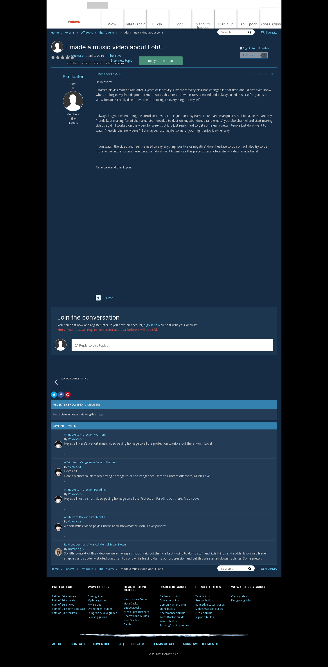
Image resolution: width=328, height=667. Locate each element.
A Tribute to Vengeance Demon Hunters (90, 463)
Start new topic (121, 60)
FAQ (120, 644)
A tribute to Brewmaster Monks (84, 518)
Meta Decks (131, 604)
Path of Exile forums (64, 613)
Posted (108, 74)
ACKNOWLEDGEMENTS (200, 644)
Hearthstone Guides (136, 617)
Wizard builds (168, 622)
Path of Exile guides (64, 597)
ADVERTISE (101, 644)
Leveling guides (97, 618)
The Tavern (108, 32)
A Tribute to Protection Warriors (85, 435)
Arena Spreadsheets (136, 612)
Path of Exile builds (63, 601)
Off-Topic (88, 32)
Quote (108, 298)
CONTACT (77, 644)
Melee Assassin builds (209, 609)
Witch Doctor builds (172, 618)
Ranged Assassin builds (210, 605)
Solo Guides (131, 621)
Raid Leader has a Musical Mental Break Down (95, 545)
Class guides (95, 597)
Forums (71, 32)
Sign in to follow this (256, 48)
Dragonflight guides (100, 609)
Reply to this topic (160, 61)
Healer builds (203, 613)
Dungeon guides (241, 601)
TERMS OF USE (163, 644)
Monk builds (167, 609)
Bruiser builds (204, 601)
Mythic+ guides (97, 601)
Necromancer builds (172, 613)
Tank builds (202, 597)
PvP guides (94, 605)
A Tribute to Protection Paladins (85, 490)
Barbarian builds (170, 597)
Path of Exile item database (69, 609)
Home (56, 32)
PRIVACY (138, 644)
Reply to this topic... (91, 346)
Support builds (204, 618)
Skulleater (78, 56)
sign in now (152, 326)
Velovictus (75, 440)
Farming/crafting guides (174, 626)
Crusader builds (170, 601)
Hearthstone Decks (135, 600)
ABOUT (57, 644)
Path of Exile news (63, 605)
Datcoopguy (76, 549)
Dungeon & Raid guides (102, 613)
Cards (127, 625)
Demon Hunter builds (173, 605)
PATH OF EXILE (63, 587)
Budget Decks (132, 608)
